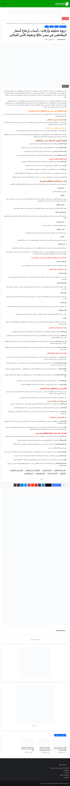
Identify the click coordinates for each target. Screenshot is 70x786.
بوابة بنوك (67, 772)
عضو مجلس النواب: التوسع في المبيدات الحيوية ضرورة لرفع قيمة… (27, 749)
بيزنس (58, 23)
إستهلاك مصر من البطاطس (32, 470)
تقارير (51, 26)
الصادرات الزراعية (52, 473)
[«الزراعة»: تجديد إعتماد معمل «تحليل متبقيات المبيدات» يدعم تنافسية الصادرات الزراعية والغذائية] (59, 742)
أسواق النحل (66, 770)
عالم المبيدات (66, 777)
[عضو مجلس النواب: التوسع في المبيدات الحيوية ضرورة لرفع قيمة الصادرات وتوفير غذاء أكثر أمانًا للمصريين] (27, 742)
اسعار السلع (53, 23)
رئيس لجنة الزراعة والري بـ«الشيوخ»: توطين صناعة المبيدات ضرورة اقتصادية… (44, 749)
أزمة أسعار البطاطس (59, 470)
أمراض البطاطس (46, 470)
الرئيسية (64, 23)
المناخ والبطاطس (40, 473)
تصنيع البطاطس (28, 473)
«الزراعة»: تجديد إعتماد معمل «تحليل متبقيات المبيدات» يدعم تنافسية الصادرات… (60, 749)
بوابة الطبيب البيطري (64, 775)
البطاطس (62, 473)
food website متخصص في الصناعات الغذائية (59, 768)
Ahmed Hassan (61, 39)
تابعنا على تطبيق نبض (35, 639)
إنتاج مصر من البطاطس (16, 470)
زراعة (46, 26)
